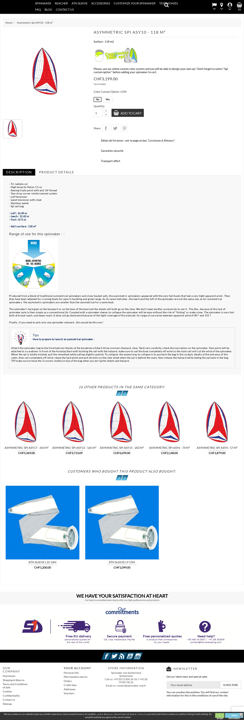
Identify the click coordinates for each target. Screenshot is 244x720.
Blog (48, 9)
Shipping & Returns (13, 680)
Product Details (56, 172)
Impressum (9, 675)
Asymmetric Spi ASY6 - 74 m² (169, 447)
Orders (68, 681)
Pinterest (124, 128)
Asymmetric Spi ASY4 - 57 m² (217, 447)
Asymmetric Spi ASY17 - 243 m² (27, 447)
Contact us (9, 699)
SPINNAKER (43, 3)
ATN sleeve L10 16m (42, 562)
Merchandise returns (75, 676)
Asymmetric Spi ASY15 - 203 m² (122, 447)
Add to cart (131, 113)
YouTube (134, 654)
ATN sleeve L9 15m (122, 562)
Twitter (118, 654)
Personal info (71, 672)
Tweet (115, 128)
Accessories (100, 3)
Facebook (110, 654)
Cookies (7, 691)
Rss (126, 654)
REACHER (61, 3)
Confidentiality (11, 695)
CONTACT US (65, 9)
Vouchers (69, 693)
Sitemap (7, 703)
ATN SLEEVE (80, 3)
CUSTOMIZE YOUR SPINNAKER (134, 3)
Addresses (69, 689)
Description (19, 172)
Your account (77, 668)
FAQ (38, 9)
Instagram (142, 654)
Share (105, 128)
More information (234, 716)
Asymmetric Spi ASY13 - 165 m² (74, 447)
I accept (220, 716)
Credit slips (70, 685)
